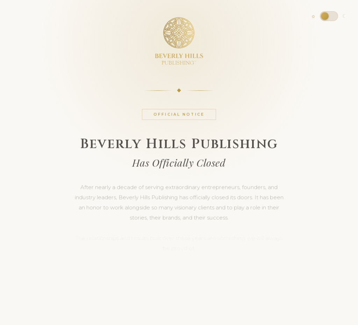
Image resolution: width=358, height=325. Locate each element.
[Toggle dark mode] (329, 16)
